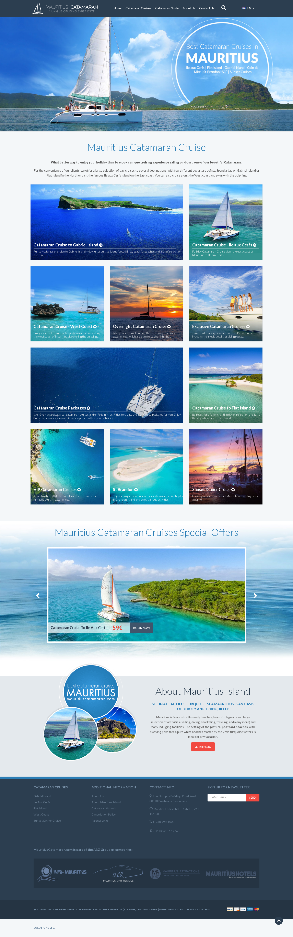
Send (252, 797)
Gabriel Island (42, 796)
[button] (279, 921)
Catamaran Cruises (138, 8)
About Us (189, 8)
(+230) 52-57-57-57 (165, 831)
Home (117, 8)
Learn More (203, 746)
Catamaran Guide (167, 8)
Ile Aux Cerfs (42, 802)
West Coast (41, 814)
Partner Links (100, 820)
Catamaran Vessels (104, 808)
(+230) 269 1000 (163, 821)
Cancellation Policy (104, 814)
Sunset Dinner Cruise (47, 820)
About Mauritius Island (106, 802)
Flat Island (40, 808)
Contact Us (206, 8)
